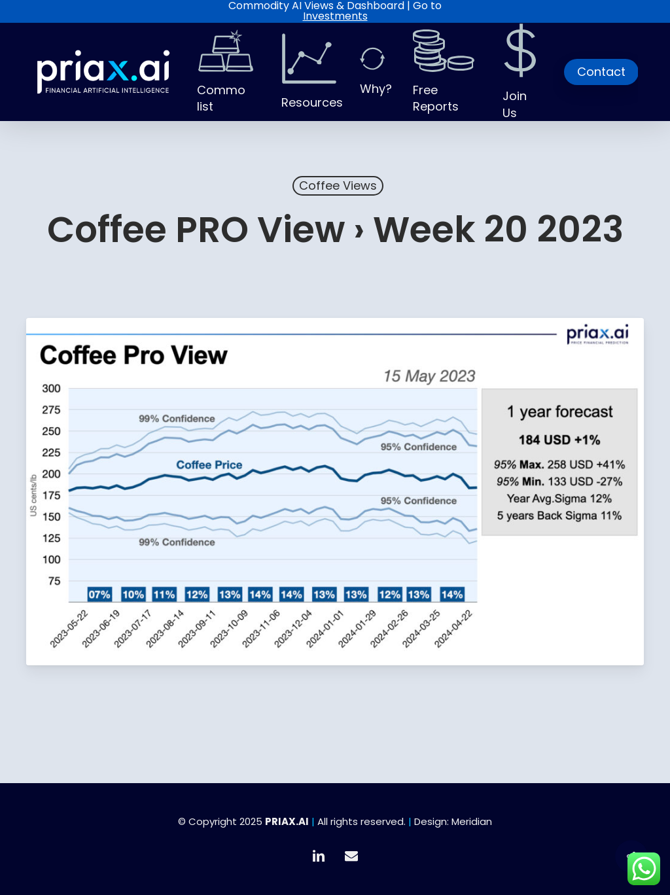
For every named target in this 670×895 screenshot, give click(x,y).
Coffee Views (338, 185)
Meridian (471, 821)
